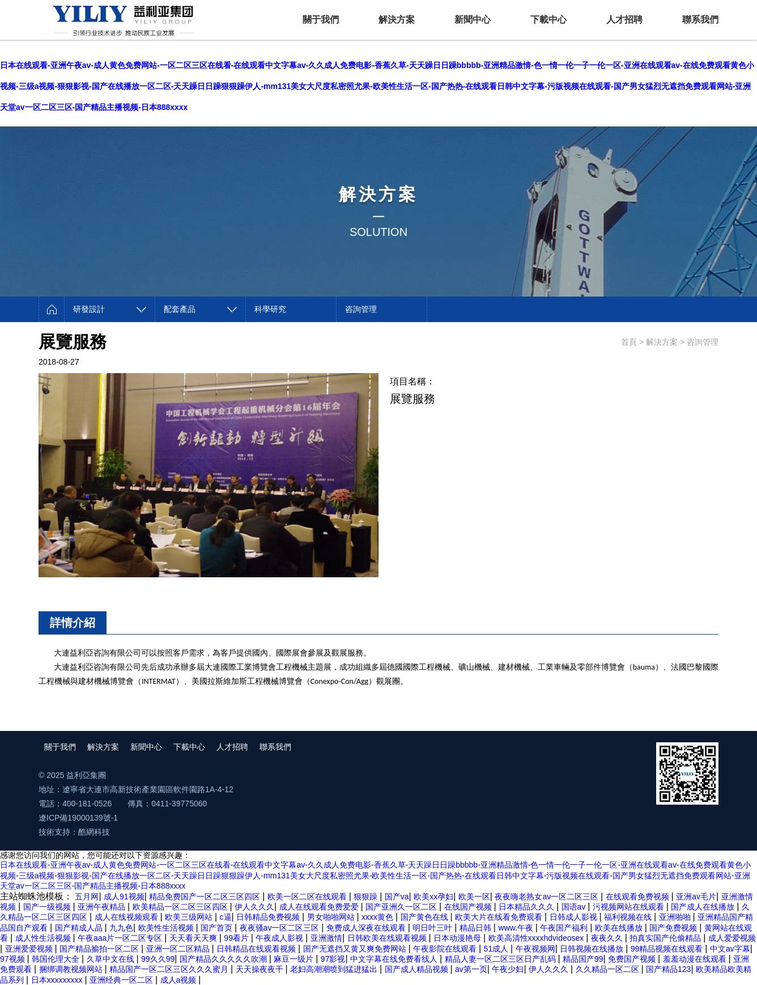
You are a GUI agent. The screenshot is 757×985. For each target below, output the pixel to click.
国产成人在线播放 (704, 906)
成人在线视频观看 (127, 916)
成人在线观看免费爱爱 (320, 906)
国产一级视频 (48, 906)
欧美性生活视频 (167, 927)
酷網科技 (94, 831)
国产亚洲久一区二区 (402, 906)
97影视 (333, 958)
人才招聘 (624, 19)
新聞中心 (472, 19)
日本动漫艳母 (458, 937)
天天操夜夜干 (261, 969)
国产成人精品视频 (417, 969)
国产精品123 (668, 969)
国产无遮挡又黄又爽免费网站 (356, 948)
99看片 (237, 937)
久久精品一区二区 (608, 969)
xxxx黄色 (378, 916)
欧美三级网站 (190, 916)
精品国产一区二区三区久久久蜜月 (170, 969)
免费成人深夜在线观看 (367, 927)
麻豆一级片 (295, 958)
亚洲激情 (326, 937)
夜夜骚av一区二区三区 (281, 927)
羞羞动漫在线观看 (696, 958)
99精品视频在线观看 (668, 948)
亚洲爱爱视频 (30, 948)
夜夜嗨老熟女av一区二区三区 (548, 896)
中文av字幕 (730, 948)
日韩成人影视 (574, 916)
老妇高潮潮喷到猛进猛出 (335, 969)
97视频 (13, 958)
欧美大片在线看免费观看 (500, 916)
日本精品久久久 (527, 906)
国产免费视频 (674, 927)
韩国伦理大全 (57, 958)
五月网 (87, 896)
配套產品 (179, 309)
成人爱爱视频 (732, 937)
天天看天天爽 (194, 937)
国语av (575, 906)
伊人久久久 (254, 906)
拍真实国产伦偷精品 (666, 937)
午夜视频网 (535, 948)
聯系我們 (700, 19)
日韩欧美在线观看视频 (388, 937)
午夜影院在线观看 (446, 948)
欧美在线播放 (620, 927)
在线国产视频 (469, 906)
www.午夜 (516, 927)
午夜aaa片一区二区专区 (121, 937)
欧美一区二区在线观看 (308, 896)
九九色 (121, 927)
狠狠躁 (367, 896)
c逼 (226, 916)
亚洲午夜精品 (102, 906)
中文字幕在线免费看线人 (395, 958)
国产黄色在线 (425, 916)
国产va (397, 896)
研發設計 (89, 309)
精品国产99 (583, 958)
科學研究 (270, 309)
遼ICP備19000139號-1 (78, 817)
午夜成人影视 (280, 937)
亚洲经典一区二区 (122, 979)
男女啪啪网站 (332, 916)
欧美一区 (474, 896)
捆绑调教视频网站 (72, 969)
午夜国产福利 (565, 927)
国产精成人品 (80, 927)
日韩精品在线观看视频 (257, 948)
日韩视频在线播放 (593, 948)
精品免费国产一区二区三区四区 (205, 896)
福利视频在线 (629, 916)
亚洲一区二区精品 (179, 948)
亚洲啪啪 (676, 916)
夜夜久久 (608, 937)
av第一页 (471, 969)
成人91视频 (124, 896)
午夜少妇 (508, 969)
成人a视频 (179, 979)
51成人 (497, 948)
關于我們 (321, 19)
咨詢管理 (361, 309)
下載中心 (548, 19)
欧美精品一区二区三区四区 (181, 906)
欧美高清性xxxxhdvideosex (537, 937)
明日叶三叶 (433, 927)
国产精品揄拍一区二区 (100, 948)
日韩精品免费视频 (269, 916)
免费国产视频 (633, 958)
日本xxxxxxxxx (58, 979)
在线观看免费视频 (638, 896)
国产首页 (218, 927)
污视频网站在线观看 (629, 906)
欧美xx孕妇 (433, 896)
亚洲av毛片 (696, 896)
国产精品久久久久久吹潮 (224, 958)
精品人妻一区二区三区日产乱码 (501, 958)
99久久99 (158, 958)
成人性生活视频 (44, 937)
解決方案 (396, 19)
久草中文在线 (112, 958)
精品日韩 (477, 927)
